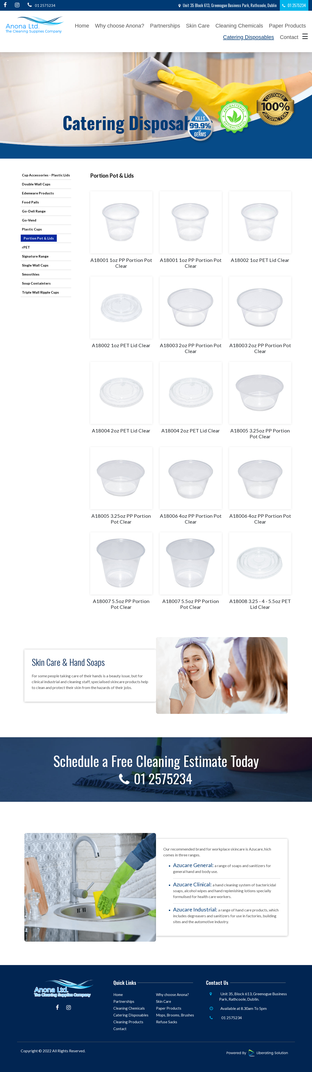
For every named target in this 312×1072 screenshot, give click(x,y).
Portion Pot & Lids (39, 238)
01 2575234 (40, 5)
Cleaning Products (128, 1021)
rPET (26, 247)
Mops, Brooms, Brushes (175, 1015)
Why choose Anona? (119, 26)
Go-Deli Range (34, 211)
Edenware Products (38, 193)
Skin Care (198, 26)
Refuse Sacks (166, 1021)
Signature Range (35, 256)
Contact (289, 37)
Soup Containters (36, 283)
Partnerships (165, 26)
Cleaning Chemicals (239, 26)
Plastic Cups (32, 229)
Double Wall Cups (36, 184)
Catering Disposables (248, 37)
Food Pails (30, 202)
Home (82, 26)
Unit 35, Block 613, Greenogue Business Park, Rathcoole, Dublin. (253, 996)
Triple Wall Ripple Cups (40, 292)
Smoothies (30, 274)
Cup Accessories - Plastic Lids (46, 175)
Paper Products (287, 26)
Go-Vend (29, 220)
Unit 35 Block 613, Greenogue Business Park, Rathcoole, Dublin (227, 5)
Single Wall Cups (35, 265)
